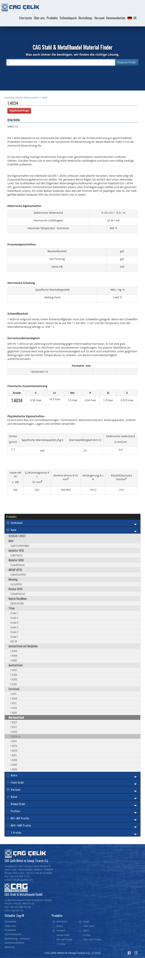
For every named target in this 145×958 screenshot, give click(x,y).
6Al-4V (13, 641)
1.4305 (13, 679)
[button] (132, 17)
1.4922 (13, 722)
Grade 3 (14, 627)
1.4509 (13, 698)
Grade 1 (14, 636)
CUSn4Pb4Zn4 (17, 594)
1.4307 (13, 670)
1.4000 (13, 769)
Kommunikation (115, 17)
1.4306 (13, 675)
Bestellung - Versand (91, 17)
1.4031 (13, 741)
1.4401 (13, 660)
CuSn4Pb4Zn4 (17, 565)
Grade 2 (14, 632)
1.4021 (13, 755)
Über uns (39, 17)
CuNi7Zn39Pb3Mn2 (19, 546)
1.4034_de (15, 736)
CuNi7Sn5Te (16, 555)
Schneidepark (68, 17)
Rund (19, 97)
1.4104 (13, 708)
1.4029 (13, 746)
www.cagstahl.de (14, 910)
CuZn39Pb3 (16, 584)
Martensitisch (31, 97)
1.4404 (13, 656)
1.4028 (13, 750)
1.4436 (13, 651)
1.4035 (13, 732)
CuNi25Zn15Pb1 (18, 574)
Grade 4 (14, 622)
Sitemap (10, 947)
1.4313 (13, 727)
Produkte (52, 17)
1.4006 (13, 760)
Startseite (25, 17)
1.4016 (13, 712)
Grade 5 (14, 618)
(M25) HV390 (17, 603)
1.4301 (13, 684)
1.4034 (43, 97)
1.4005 (13, 765)
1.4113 (13, 703)
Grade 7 (14, 613)
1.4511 (13, 694)
